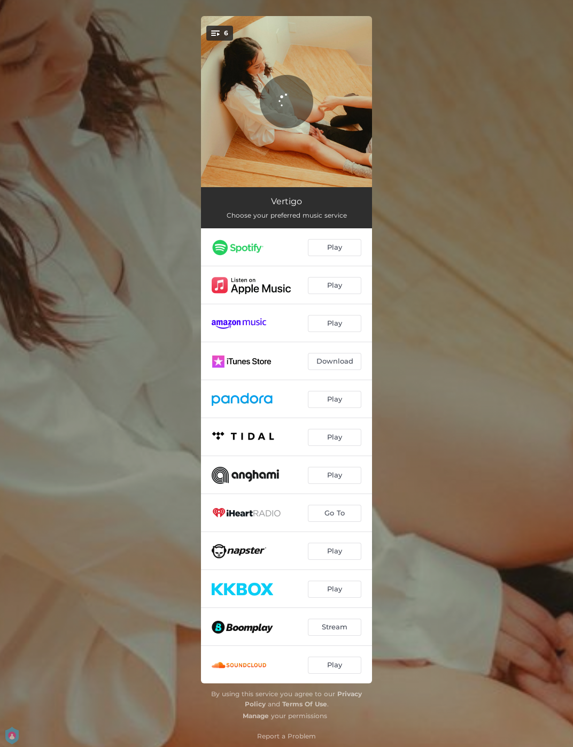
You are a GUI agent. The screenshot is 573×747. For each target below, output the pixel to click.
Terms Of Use (304, 704)
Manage (256, 716)
